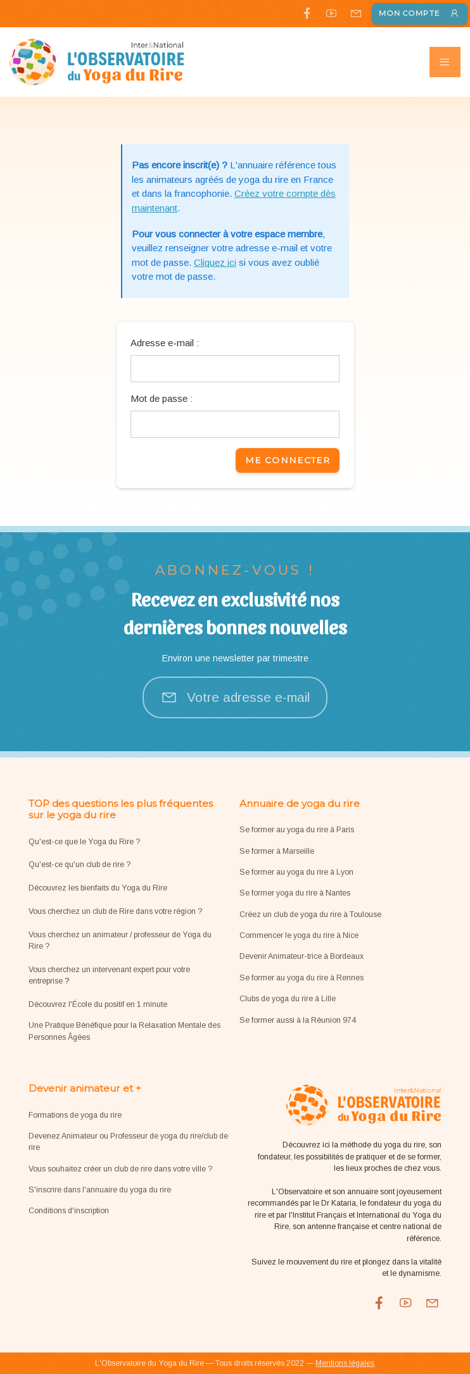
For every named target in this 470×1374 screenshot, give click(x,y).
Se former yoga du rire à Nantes (294, 893)
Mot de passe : (161, 398)
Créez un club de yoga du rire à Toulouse (310, 914)
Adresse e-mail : (164, 342)
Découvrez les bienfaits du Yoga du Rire (98, 888)
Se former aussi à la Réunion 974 (297, 1020)
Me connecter (287, 460)
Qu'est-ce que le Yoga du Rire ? (84, 841)
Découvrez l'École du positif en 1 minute (98, 1004)
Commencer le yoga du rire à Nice (299, 935)
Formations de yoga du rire (75, 1115)
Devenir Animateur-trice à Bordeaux (301, 956)
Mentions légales (344, 1363)
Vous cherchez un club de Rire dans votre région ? (115, 911)
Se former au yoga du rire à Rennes (301, 977)
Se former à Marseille (276, 851)
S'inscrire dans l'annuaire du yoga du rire (100, 1189)
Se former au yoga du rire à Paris (296, 829)
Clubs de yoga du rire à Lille (287, 998)
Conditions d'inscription (69, 1210)
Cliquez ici (215, 262)
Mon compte (419, 14)
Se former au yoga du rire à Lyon (296, 872)
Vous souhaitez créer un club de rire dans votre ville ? (120, 1169)
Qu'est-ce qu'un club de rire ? (79, 864)
